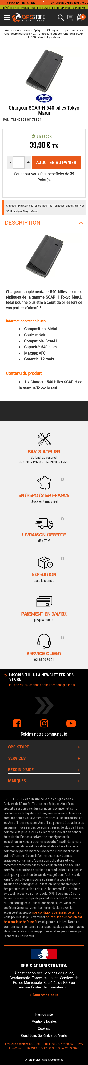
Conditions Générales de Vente (44, 1035)
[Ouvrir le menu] (7, 17)
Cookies (44, 1028)
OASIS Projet (32, 1059)
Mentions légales (44, 1021)
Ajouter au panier (56, 162)
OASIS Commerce (52, 1059)
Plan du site (44, 1014)
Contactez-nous (44, 995)
